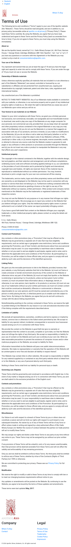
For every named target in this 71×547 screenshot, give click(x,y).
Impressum (41, 539)
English (7, 4)
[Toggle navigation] (67, 13)
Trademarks (41, 534)
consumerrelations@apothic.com (32, 58)
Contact (5, 531)
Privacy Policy (53, 463)
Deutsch (7, 1)
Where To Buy (57, 13)
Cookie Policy (42, 537)
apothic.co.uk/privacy (37, 31)
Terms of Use (42, 531)
